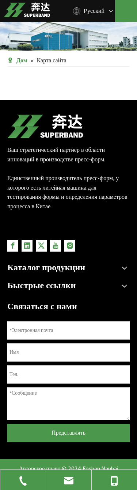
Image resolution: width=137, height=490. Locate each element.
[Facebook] (12, 246)
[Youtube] (55, 246)
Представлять (68, 433)
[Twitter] (41, 246)
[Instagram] (69, 246)
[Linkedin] (27, 246)
